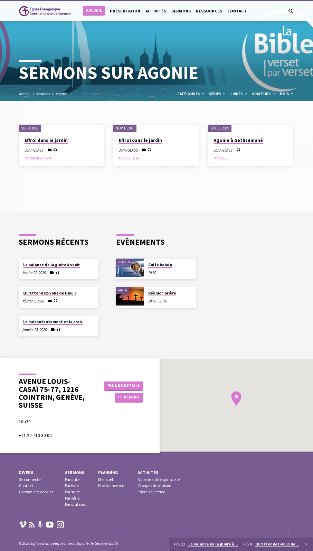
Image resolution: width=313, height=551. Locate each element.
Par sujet (72, 491)
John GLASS (34, 150)
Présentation (125, 10)
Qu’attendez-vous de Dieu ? (49, 293)
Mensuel (105, 479)
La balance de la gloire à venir (51, 264)
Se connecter (30, 479)
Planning (108, 472)
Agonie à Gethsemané (238, 140)
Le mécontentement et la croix (53, 321)
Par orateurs (75, 504)
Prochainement (112, 485)
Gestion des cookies (36, 491)
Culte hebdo (160, 264)
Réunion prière (162, 293)
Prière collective (151, 491)
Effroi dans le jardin (46, 140)
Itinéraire (127, 397)
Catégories (191, 93)
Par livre (72, 485)
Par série (72, 498)
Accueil (94, 10)
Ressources (209, 10)
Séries (217, 93)
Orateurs (264, 93)
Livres (239, 93)
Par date (72, 479)
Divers (26, 472)
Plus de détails (122, 385)
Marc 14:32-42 (129, 158)
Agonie (61, 93)
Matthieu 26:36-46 (38, 158)
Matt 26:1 (221, 158)
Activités (155, 10)
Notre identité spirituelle (158, 479)
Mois (286, 93)
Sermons (181, 10)
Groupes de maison (154, 485)
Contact (237, 10)
